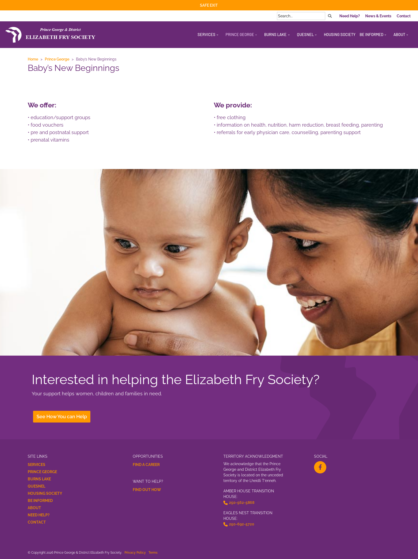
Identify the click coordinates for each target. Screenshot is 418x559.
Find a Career (146, 465)
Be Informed (40, 500)
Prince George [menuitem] (240, 34)
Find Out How (147, 490)
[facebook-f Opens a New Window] (320, 467)
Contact (37, 522)
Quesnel (36, 486)
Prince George (57, 59)
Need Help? (39, 515)
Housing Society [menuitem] (340, 34)
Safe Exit (209, 5)
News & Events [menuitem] (378, 16)
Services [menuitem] (206, 34)
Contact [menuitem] (404, 16)
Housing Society (45, 493)
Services (36, 465)
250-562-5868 (241, 502)
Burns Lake (39, 479)
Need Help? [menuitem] (349, 16)
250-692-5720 (241, 524)
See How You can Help (62, 416)
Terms (153, 552)
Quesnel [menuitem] (305, 34)
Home (33, 59)
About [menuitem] (399, 34)
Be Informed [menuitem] (371, 34)
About (34, 508)
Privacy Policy (135, 552)
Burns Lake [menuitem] (275, 34)
